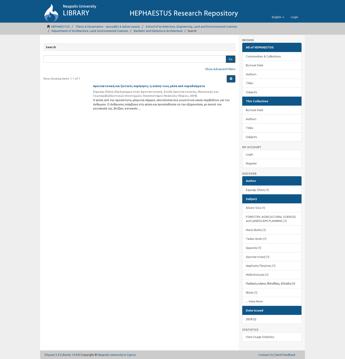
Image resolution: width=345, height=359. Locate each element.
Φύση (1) (251, 292)
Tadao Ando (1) (256, 238)
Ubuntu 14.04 (70, 354)
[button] (278, 17)
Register (251, 163)
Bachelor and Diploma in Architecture (158, 30)
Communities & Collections (263, 56)
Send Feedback (285, 354)
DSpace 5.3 (52, 354)
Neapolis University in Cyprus (117, 354)
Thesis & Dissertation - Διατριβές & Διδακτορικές (107, 26)
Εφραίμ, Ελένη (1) (257, 189)
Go (230, 59)
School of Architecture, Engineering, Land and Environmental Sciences (191, 26)
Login (249, 154)
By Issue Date (254, 65)
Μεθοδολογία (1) (257, 274)
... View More (254, 301)
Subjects (251, 92)
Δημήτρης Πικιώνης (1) (261, 265)
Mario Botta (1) (256, 229)
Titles (249, 83)
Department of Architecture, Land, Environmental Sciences (90, 30)
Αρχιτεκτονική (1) (257, 256)
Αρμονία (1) (253, 247)
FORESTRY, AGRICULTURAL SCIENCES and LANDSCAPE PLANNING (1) (271, 219)
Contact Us (266, 354)
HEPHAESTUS (60, 26)
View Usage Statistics (260, 336)
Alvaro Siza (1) (255, 207)
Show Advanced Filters (220, 69)
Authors (251, 74)
